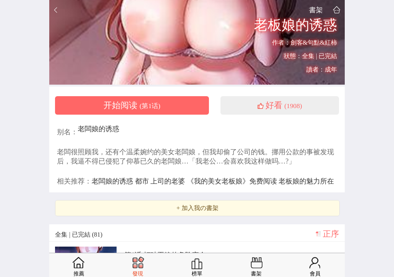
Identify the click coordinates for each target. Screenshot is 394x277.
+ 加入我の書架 (197, 208)
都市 (143, 181)
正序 (331, 234)
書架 (316, 9)
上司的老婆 (168, 181)
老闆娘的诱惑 (98, 129)
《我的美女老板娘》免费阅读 (233, 181)
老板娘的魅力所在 (306, 181)
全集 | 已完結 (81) (78, 234)
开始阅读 (132, 105)
